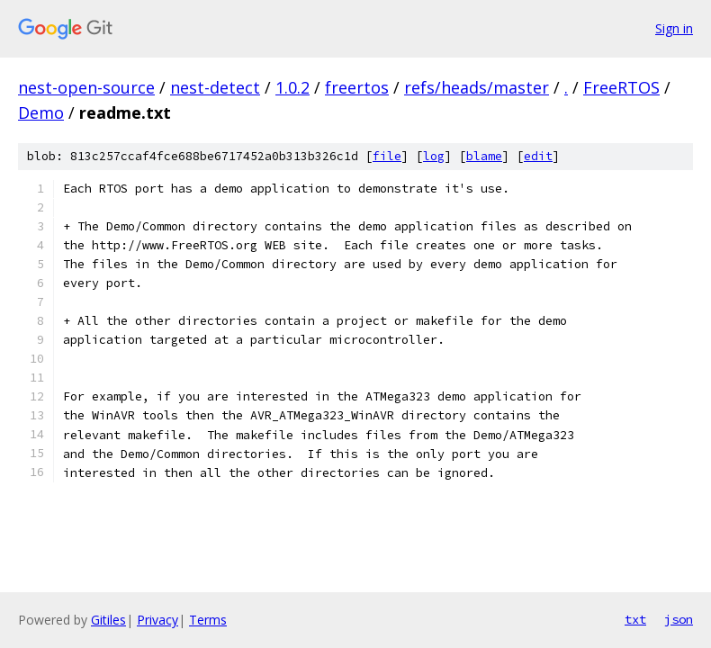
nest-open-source (86, 87)
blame (484, 156)
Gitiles (108, 619)
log (434, 156)
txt (635, 619)
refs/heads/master (476, 87)
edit (538, 156)
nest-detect (215, 87)
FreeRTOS (621, 87)
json (678, 619)
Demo (41, 112)
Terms (208, 619)
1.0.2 (292, 87)
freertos (357, 87)
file (387, 156)
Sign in (674, 28)
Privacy (157, 619)
